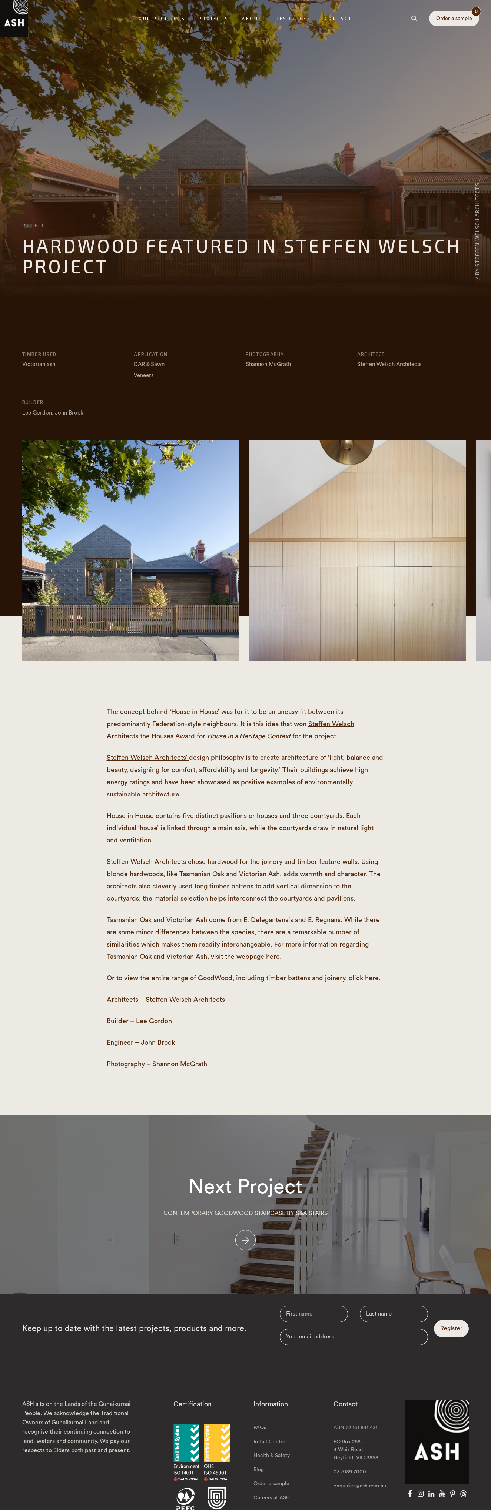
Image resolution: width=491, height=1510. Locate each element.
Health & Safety (271, 1465)
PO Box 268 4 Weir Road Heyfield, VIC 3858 (356, 1459)
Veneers (144, 375)
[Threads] (463, 1504)
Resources (293, 18)
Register (451, 1338)
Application (150, 354)
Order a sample (457, 16)
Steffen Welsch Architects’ (148, 757)
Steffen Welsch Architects (185, 999)
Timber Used (39, 354)
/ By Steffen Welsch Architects (477, 231)
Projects (214, 18)
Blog (258, 1479)
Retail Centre (269, 1451)
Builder (32, 402)
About (252, 18)
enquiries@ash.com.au (360, 1496)
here (273, 956)
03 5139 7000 (350, 1481)
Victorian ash (38, 364)
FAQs (259, 1437)
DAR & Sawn (149, 364)
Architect (371, 354)
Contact (338, 18)
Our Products (162, 18)
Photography (265, 354)
